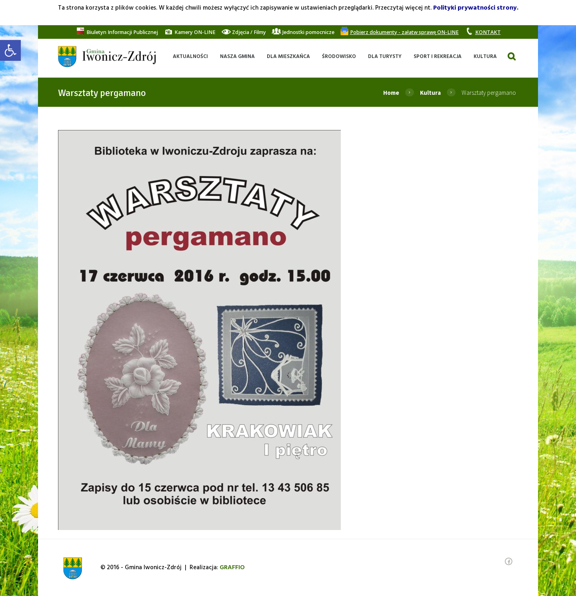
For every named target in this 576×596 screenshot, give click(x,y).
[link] (10, 50)
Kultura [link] (430, 92)
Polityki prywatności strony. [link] (475, 8)
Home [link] (391, 92)
